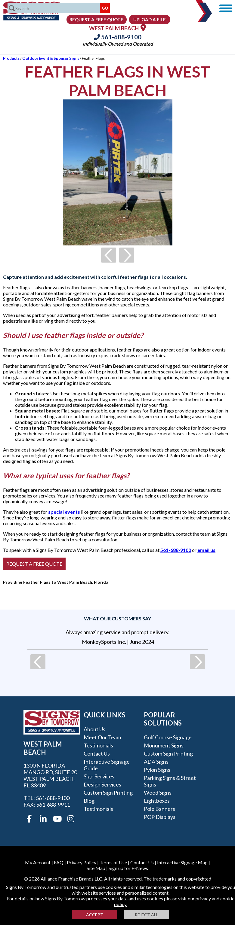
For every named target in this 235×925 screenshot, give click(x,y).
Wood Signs (158, 792)
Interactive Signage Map (182, 862)
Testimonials (98, 745)
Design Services (102, 784)
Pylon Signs (157, 769)
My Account (38, 862)
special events (64, 512)
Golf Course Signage (168, 737)
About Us (94, 729)
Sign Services (99, 776)
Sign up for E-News (128, 868)
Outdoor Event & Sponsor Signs (50, 58)
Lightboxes (157, 800)
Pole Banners (159, 808)
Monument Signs (164, 745)
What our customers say (117, 618)
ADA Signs (156, 761)
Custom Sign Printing (108, 792)
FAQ (58, 862)
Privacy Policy (81, 862)
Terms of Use (113, 862)
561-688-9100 (117, 37)
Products (11, 58)
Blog (89, 800)
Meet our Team (102, 737)
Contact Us (97, 753)
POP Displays (159, 817)
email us (206, 550)
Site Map (96, 868)
